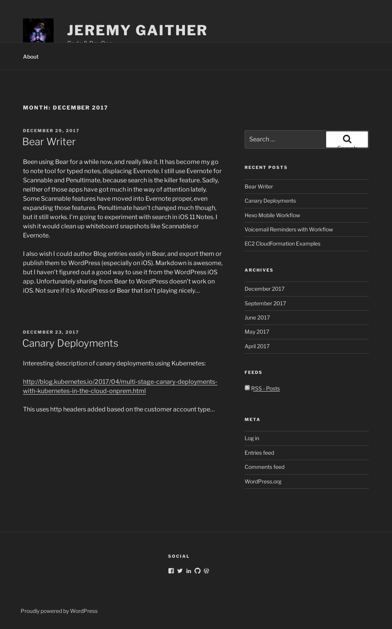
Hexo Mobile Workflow (272, 215)
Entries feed (259, 452)
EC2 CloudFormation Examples (282, 243)
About (31, 56)
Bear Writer (49, 141)
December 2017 (264, 288)
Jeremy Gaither (137, 30)
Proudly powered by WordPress (59, 611)
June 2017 (257, 317)
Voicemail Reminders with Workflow (289, 229)
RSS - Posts (262, 388)
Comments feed (264, 467)
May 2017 (257, 331)
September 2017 (265, 303)
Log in (252, 438)
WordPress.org (263, 481)
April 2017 (257, 346)
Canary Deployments (70, 343)
